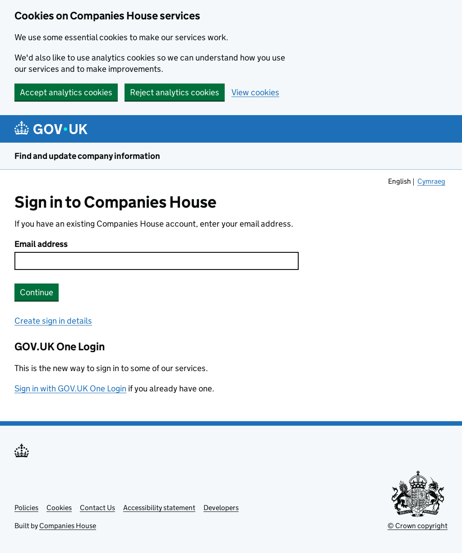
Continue (36, 292)
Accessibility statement (159, 507)
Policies (26, 507)
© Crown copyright (418, 525)
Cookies (59, 507)
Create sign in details (53, 321)
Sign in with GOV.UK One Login (70, 388)
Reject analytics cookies (174, 92)
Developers (221, 507)
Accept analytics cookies (66, 92)
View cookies (255, 92)
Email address (41, 244)
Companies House (67, 525)
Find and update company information (87, 156)
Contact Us (97, 507)
